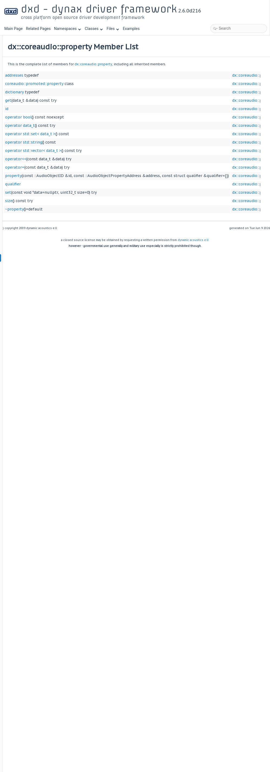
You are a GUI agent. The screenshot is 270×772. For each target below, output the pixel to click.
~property (81, 209)
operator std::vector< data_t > (100, 150)
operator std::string (90, 142)
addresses (81, 75)
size (75, 200)
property (80, 175)
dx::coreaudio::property (160, 64)
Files (113, 28)
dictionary (81, 92)
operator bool (85, 117)
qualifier (80, 184)
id (73, 108)
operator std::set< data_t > (97, 133)
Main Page (13, 28)
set (75, 192)
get (75, 100)
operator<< (82, 159)
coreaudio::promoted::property (101, 83)
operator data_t (87, 125)
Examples (131, 28)
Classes (94, 28)
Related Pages (38, 28)
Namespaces (67, 28)
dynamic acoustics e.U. (193, 240)
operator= (81, 167)
